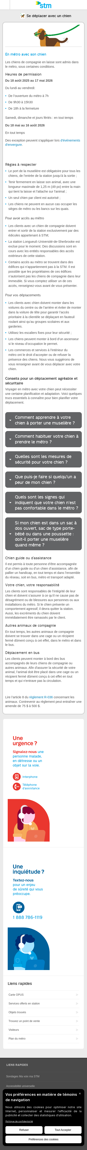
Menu (5, 4)
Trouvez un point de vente (24, 1021)
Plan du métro (17, 1038)
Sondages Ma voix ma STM (22, 1076)
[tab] (43, 420)
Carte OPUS (16, 994)
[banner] (43, 4)
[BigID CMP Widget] (43, 1118)
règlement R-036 (41, 697)
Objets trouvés (17, 1012)
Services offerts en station (24, 1003)
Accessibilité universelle (20, 1086)
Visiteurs (14, 1029)
